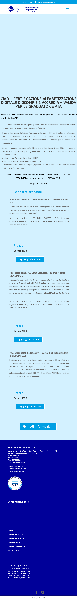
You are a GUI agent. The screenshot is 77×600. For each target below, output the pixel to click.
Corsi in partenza (16, 546)
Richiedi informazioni (37, 426)
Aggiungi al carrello (30, 259)
